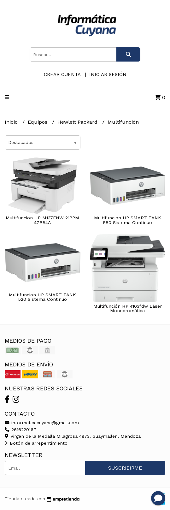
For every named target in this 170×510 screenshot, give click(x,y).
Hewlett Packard (78, 122)
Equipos (38, 122)
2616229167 (20, 429)
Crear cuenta (62, 74)
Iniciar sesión (107, 74)
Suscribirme (125, 468)
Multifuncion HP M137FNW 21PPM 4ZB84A (42, 220)
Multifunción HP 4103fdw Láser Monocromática (127, 308)
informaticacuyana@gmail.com (42, 422)
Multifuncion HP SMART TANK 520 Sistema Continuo (42, 297)
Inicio (12, 122)
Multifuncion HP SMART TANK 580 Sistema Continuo (127, 220)
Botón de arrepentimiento (36, 443)
